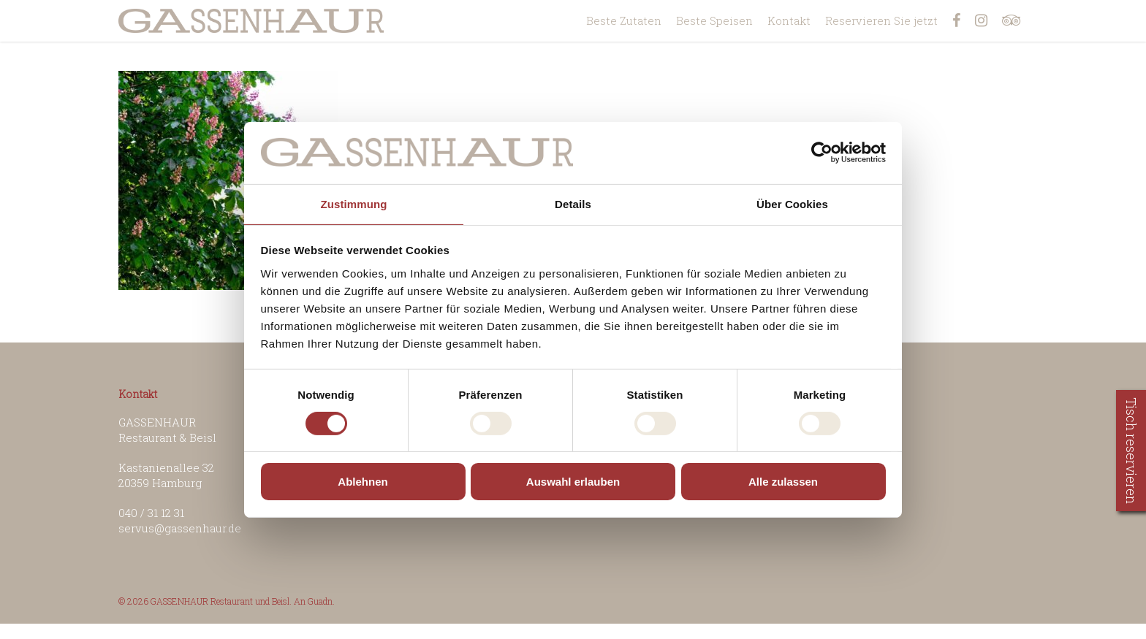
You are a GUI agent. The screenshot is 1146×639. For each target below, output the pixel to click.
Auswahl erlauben (573, 481)
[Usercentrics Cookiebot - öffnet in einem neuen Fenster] (822, 153)
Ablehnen (362, 481)
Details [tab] (573, 203)
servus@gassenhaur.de (179, 528)
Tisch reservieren (1131, 450)
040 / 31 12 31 (151, 512)
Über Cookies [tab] (792, 203)
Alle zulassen (783, 481)
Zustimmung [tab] (354, 203)
